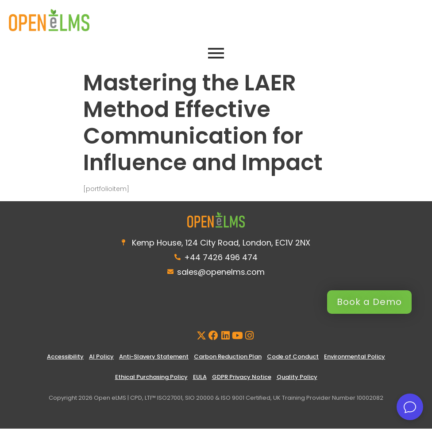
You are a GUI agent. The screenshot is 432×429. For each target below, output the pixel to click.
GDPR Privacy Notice (241, 377)
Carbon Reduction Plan (228, 356)
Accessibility (65, 356)
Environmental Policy (354, 356)
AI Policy (101, 356)
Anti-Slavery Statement (154, 356)
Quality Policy (297, 377)
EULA (200, 377)
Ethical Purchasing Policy (151, 377)
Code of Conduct (293, 356)
